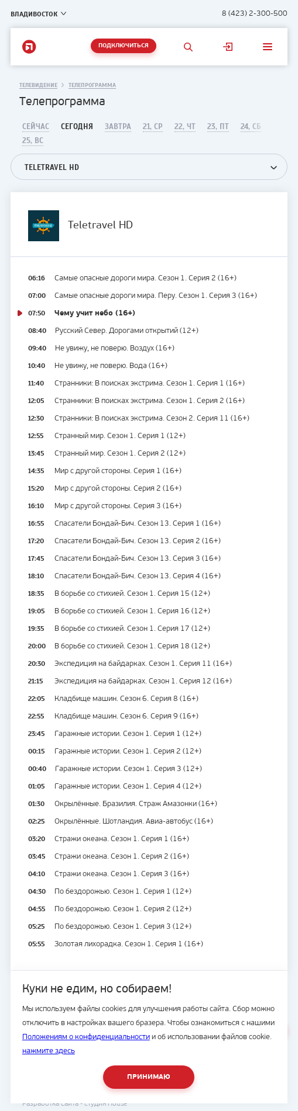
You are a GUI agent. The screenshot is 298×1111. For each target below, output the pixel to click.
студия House (105, 1103)
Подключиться (123, 46)
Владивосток (34, 14)
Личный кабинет (228, 46)
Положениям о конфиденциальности (86, 1037)
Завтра (118, 126)
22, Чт (185, 126)
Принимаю (148, 1077)
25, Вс (32, 140)
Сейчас (35, 126)
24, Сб (251, 126)
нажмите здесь (48, 1051)
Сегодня (77, 126)
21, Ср (153, 126)
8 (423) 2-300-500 (254, 14)
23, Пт (218, 126)
